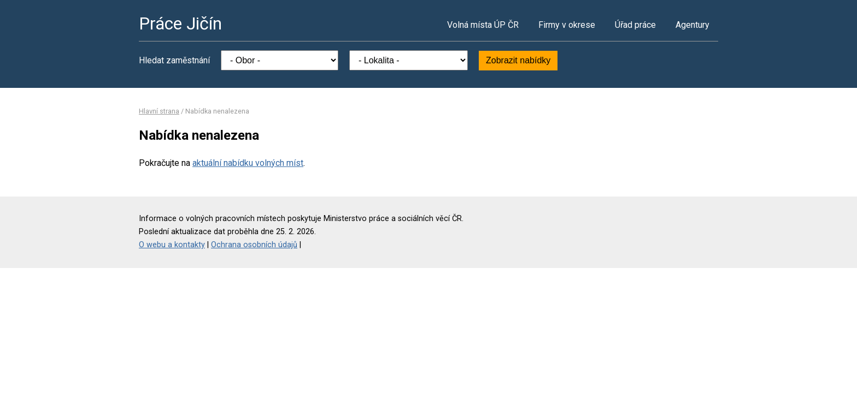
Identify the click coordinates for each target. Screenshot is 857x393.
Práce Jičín (180, 23)
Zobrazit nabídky (518, 60)
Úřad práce (635, 25)
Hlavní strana (159, 111)
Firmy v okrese (566, 25)
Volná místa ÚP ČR (483, 25)
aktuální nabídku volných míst (247, 163)
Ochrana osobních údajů (254, 244)
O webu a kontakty (172, 244)
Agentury (692, 25)
